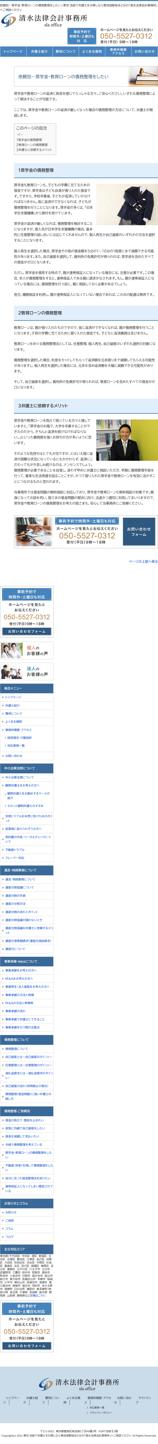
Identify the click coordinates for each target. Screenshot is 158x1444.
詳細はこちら (38, 1295)
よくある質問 (92, 51)
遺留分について (15, 949)
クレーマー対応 (14, 858)
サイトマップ (143, 1400)
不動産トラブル (14, 850)
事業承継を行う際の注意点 (22, 1027)
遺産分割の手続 (15, 895)
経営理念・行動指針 (19, 737)
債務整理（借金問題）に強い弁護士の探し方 (28, 1096)
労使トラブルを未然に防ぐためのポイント (28, 818)
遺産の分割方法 (15, 903)
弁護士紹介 (39, 51)
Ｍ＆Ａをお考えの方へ (19, 978)
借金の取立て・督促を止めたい (24, 1120)
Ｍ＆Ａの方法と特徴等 (19, 1003)
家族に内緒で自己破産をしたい (25, 1128)
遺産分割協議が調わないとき (23, 920)
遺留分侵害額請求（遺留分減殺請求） (28, 941)
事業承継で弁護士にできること (25, 1019)
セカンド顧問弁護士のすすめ (25, 806)
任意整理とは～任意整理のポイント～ (28, 1065)
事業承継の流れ (15, 1011)
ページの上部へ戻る (143, 561)
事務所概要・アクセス (18, 730)
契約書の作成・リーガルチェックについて (28, 839)
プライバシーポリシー (100, 1412)
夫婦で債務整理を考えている (23, 1144)
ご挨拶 (9, 1220)
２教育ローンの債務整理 (32, 145)
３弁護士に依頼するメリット (34, 150)
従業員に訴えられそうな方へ (23, 828)
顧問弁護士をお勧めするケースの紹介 (28, 796)
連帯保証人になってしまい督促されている (29, 1189)
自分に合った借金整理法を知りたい (28, 1178)
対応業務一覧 (16, 745)
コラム (9, 1228)
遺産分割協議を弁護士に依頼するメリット (29, 930)
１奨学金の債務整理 (29, 140)
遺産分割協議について (19, 887)
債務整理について (16, 1049)
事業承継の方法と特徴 (19, 995)
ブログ (9, 1237)
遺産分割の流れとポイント (21, 912)
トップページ (13, 51)
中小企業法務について (19, 777)
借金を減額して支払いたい (22, 1136)
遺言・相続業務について (20, 879)
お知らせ (10, 1212)
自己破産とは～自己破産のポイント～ (28, 1057)
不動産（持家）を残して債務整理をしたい (29, 1168)
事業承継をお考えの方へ (21, 970)
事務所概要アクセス (118, 51)
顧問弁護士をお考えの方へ (22, 785)
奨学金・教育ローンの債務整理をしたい (28, 1155)
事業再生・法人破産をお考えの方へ (27, 986)
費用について (66, 51)
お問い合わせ (145, 51)
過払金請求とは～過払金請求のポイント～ (29, 1075)
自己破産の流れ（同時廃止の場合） (27, 1086)
